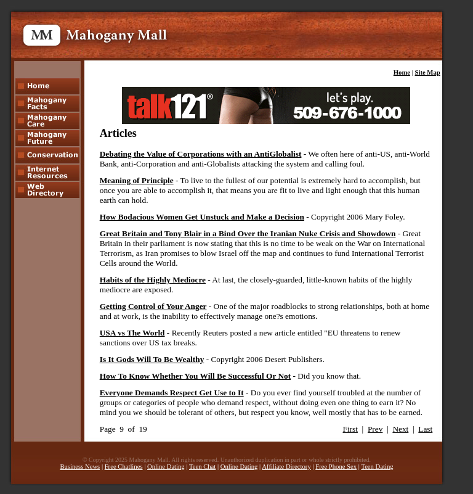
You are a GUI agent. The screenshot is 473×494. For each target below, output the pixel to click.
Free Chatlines (124, 466)
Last (425, 429)
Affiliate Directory (286, 466)
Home (402, 72)
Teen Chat (202, 466)
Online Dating (166, 466)
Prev (375, 429)
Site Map (427, 72)
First (350, 429)
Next (400, 429)
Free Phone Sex (336, 466)
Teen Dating (377, 466)
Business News (80, 466)
